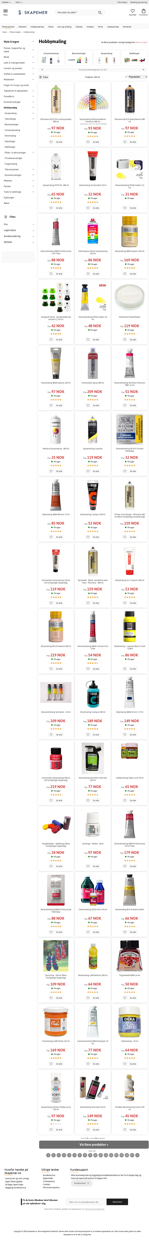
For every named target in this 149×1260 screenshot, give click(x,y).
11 (101, 1171)
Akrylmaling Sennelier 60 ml (92, 1123)
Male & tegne (141, 42)
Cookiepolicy (49, 1197)
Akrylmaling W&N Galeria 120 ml (56, 399)
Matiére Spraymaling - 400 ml (56, 465)
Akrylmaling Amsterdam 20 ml (93, 202)
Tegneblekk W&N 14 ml (129, 992)
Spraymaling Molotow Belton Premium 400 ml (93, 136)
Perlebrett (127, 27)
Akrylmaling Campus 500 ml (92, 728)
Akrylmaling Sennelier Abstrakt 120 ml (93, 795)
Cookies (46, 1200)
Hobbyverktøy (113, 27)
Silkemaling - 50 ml (129, 1057)
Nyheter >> (6, 2)
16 (127, 1171)
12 (106, 1171)
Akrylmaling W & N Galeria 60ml (129, 926)
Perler (100, 27)
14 (116, 1171)
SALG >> (19, 2)
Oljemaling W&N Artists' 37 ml (129, 728)
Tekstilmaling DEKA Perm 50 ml (93, 926)
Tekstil (50, 27)
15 (121, 1171)
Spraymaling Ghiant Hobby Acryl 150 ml (56, 1124)
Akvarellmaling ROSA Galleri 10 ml (93, 334)
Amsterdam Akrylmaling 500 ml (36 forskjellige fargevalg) (56, 795)
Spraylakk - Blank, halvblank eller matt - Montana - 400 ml (93, 598)
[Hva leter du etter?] (80, 12)
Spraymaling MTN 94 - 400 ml (56, 202)
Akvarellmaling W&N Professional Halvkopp (56, 927)
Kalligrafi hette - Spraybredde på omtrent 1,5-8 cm (56, 334)
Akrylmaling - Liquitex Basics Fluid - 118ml (129, 663)
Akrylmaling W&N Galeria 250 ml (129, 267)
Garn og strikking (64, 27)
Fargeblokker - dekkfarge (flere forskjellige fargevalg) (56, 861)
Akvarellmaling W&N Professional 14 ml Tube (129, 861)
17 (132, 1171)
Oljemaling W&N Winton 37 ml (56, 531)
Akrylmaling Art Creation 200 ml (129, 597)
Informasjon (122, 2)
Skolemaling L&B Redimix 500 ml (93, 992)
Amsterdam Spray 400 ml (93, 399)
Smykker (90, 27)
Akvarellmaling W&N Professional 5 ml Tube (56, 268)
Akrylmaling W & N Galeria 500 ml (56, 662)
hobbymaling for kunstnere (20, 526)
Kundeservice (49, 1191)
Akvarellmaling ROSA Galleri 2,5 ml (129, 203)
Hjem (4, 32)
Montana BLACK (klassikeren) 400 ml (130, 136)
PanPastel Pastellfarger (129, 333)
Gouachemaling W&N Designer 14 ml (92, 1058)
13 (111, 1171)
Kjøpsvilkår (48, 1194)
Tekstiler (79, 27)
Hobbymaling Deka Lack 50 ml (129, 794)
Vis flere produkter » (94, 1161)
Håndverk (22, 27)
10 (95, 1171)
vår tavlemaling (15, 343)
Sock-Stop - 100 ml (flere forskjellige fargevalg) (56, 993)
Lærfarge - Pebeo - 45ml (93, 860)
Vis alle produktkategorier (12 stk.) (93, 86)
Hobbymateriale (37, 27)
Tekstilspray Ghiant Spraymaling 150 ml (93, 268)
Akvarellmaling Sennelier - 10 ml (56, 728)
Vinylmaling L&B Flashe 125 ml (56, 1057)
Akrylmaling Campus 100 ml (92, 531)
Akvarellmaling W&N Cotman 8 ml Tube (92, 663)
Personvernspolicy (51, 1204)
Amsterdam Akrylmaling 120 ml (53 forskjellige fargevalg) (56, 598)
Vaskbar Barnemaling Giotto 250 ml (129, 1124)
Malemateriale (8, 27)
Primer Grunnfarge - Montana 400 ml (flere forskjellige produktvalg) (130, 532)
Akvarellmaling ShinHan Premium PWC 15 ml (129, 400)
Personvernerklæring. (95, 1225)
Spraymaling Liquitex (92, 465)
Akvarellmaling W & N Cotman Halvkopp (129, 466)
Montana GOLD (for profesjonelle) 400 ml (55, 136)
